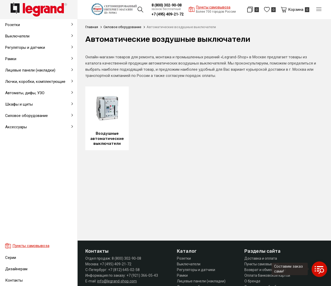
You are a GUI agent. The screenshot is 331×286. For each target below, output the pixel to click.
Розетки (184, 258)
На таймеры (14, 136)
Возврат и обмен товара (265, 270)
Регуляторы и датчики (196, 270)
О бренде (252, 281)
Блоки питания (17, 133)
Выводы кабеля (18, 149)
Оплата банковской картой (267, 275)
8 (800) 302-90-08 (167, 5)
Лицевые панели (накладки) (201, 281)
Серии (10, 257)
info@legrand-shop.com (117, 281)
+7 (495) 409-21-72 (168, 14)
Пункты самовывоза (261, 264)
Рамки (182, 275)
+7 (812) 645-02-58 (124, 270)
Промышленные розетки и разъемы (36, 136)
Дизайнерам (16, 269)
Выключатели (188, 264)
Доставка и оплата (260, 258)
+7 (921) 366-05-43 (142, 275)
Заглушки (12, 161)
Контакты (14, 280)
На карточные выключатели (29, 149)
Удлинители (14, 161)
